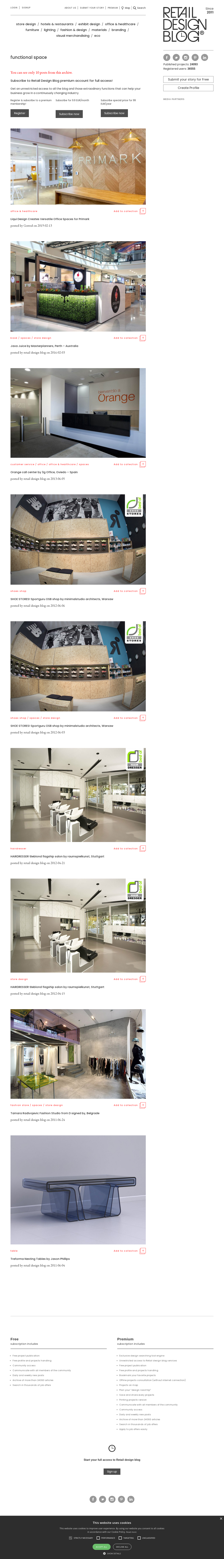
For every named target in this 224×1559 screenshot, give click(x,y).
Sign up (112, 1472)
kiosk (14, 337)
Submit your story (92, 7)
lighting (49, 30)
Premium (113, 7)
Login (14, 7)
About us (70, 7)
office (42, 464)
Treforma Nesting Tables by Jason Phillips (40, 1259)
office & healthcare (120, 24)
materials (99, 30)
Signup (26, 7)
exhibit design (89, 24)
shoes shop (18, 591)
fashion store (19, 1105)
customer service (22, 464)
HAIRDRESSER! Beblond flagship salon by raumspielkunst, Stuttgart (57, 856)
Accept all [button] (101, 1547)
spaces (26, 337)
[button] (70, 1537)
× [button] (221, 1519)
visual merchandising (72, 35)
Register (19, 113)
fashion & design (73, 30)
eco (97, 35)
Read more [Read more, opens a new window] (131, 1532)
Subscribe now (69, 114)
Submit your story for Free (188, 79)
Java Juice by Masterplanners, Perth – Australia (44, 346)
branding (119, 30)
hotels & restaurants (57, 24)
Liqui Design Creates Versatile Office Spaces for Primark (49, 219)
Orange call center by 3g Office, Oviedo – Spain (44, 472)
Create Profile (188, 88)
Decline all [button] (122, 1547)
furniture (32, 30)
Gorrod (28, 226)
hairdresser (18, 848)
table (14, 1250)
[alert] (112, 1537)
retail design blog (35, 352)
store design (26, 24)
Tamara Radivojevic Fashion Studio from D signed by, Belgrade (54, 1113)
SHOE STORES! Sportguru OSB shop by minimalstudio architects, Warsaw (61, 599)
